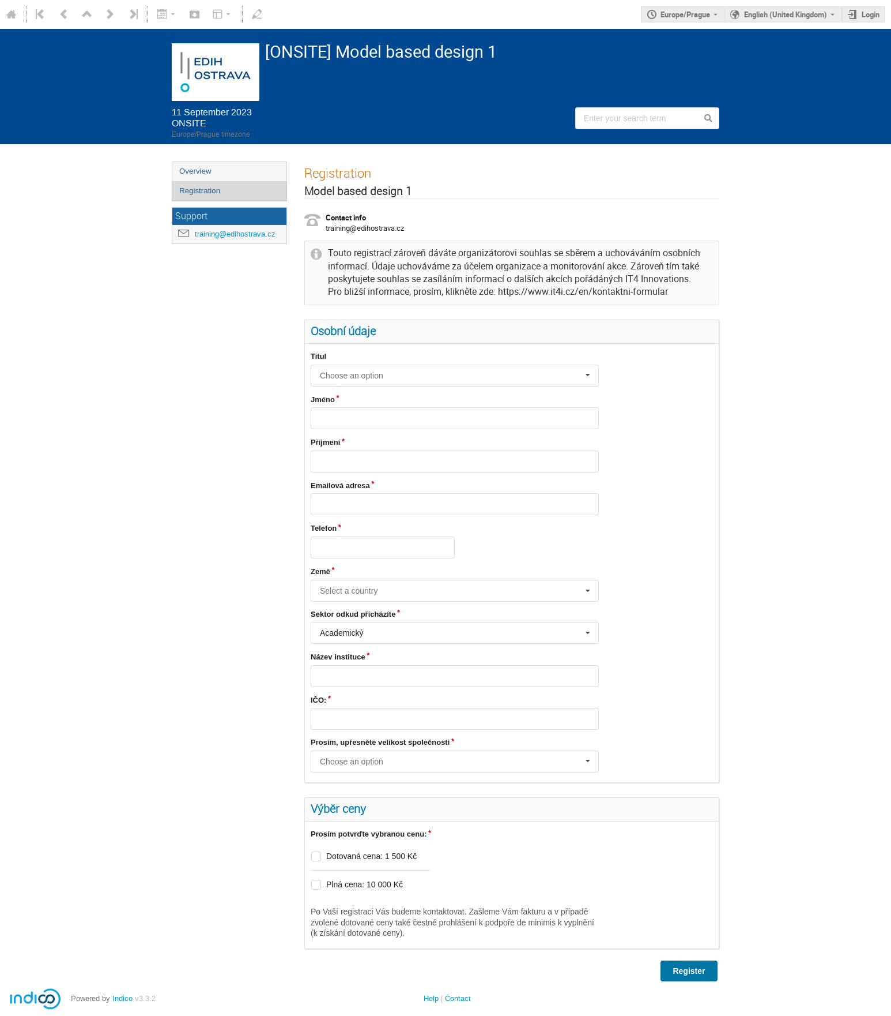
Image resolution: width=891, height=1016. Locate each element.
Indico (122, 998)
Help (431, 998)
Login (870, 14)
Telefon (324, 528)
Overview (195, 171)
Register (689, 971)
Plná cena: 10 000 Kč (364, 884)
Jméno (323, 399)
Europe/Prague (685, 14)
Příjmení (325, 442)
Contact (458, 998)
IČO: (318, 700)
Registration (199, 190)
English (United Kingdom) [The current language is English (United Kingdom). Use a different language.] (785, 14)
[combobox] (455, 376)
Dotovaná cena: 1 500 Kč (371, 856)
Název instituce (338, 657)
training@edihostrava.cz (235, 234)
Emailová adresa (340, 485)
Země (320, 571)
